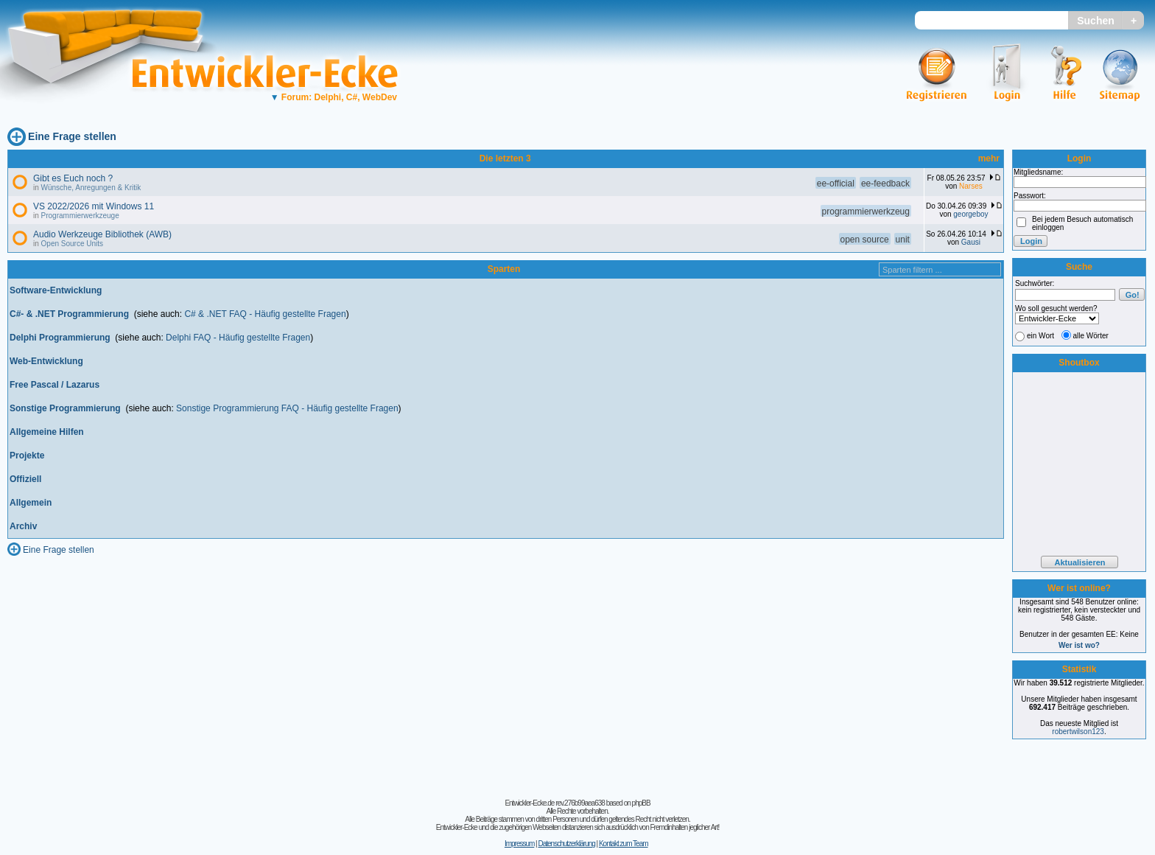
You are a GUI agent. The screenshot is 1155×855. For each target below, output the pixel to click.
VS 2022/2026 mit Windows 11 (93, 206)
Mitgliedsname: (1038, 172)
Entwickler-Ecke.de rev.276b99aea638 (554, 803)
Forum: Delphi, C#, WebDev (333, 97)
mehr (989, 158)
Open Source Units (72, 244)
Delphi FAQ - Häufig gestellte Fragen (238, 337)
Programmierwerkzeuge (80, 216)
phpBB (641, 803)
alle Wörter (1091, 336)
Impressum (519, 844)
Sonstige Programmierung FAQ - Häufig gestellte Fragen (287, 408)
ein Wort (1040, 336)
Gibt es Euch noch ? (73, 178)
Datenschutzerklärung (566, 844)
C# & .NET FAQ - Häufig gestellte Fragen (264, 314)
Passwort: (1030, 196)
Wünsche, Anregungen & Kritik (91, 188)
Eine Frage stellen (72, 136)
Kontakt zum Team (623, 844)
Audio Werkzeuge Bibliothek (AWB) (102, 234)
